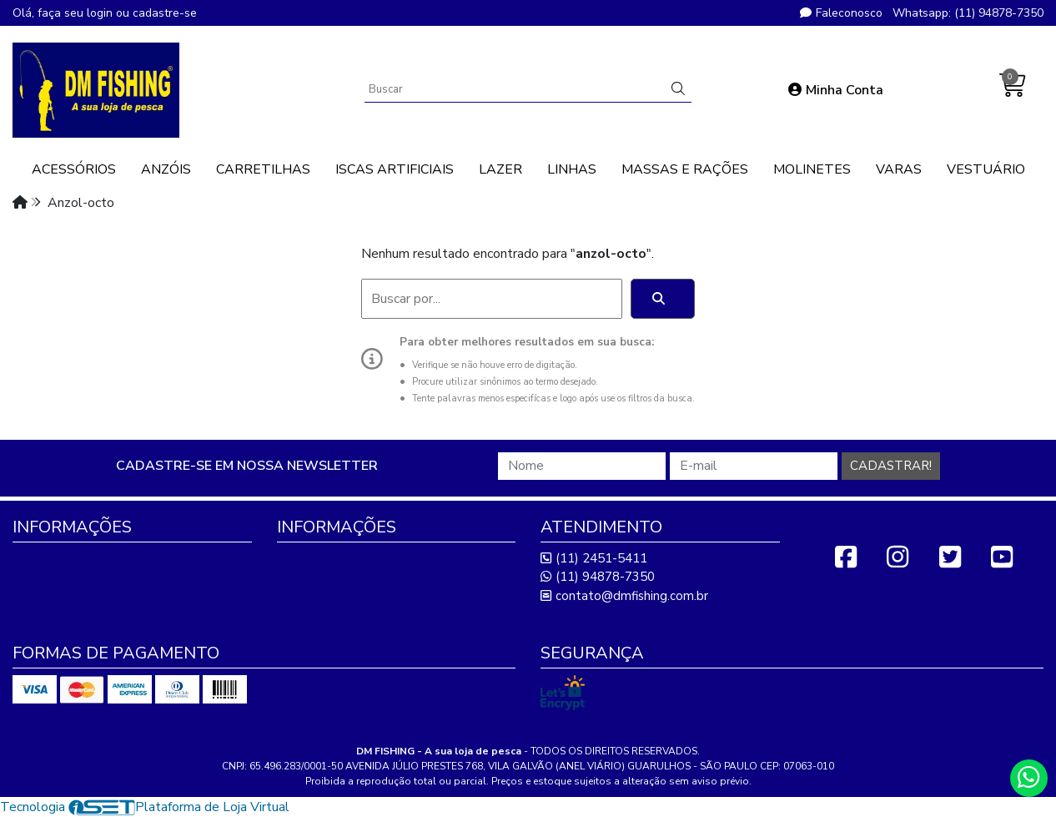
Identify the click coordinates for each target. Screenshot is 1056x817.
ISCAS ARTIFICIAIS (394, 169)
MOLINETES (812, 169)
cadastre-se (165, 13)
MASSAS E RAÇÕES (684, 169)
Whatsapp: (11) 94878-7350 (968, 13)
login (101, 13)
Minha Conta (835, 90)
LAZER (500, 169)
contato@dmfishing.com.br (624, 596)
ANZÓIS (166, 169)
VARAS (899, 169)
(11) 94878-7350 (598, 576)
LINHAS (571, 169)
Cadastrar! (891, 465)
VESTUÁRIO (986, 169)
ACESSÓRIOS (74, 169)
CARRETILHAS (263, 169)
